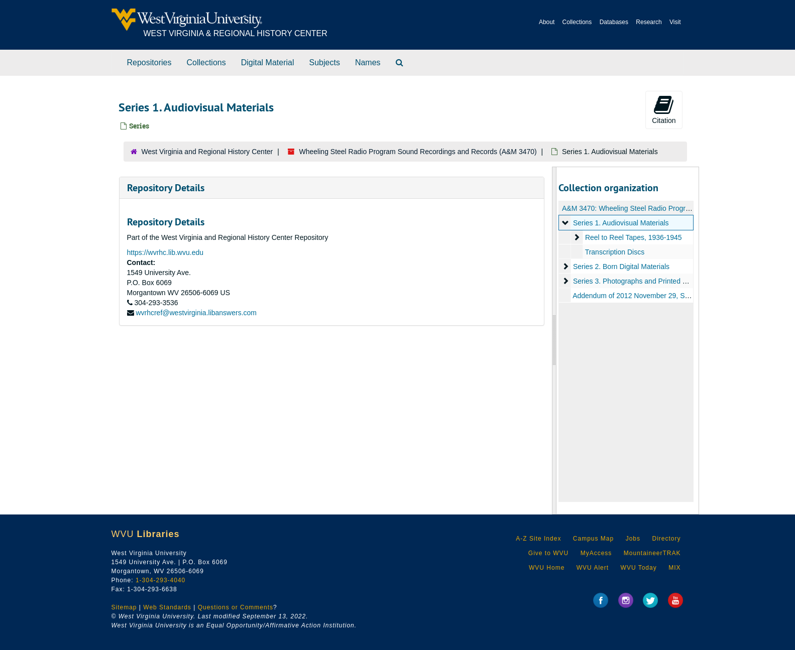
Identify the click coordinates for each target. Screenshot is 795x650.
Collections (577, 22)
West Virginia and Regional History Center (207, 152)
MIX (674, 567)
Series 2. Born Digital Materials (621, 267)
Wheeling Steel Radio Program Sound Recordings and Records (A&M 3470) (418, 152)
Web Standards (167, 607)
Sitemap (124, 607)
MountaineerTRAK (652, 553)
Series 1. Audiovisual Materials (621, 223)
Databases (614, 22)
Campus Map (593, 538)
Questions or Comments (235, 607)
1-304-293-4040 (160, 580)
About (546, 22)
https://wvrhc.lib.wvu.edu (165, 252)
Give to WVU (548, 553)
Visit (674, 22)
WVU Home (546, 567)
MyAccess (596, 553)
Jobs (633, 538)
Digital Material (267, 62)
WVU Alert (593, 567)
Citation (663, 109)
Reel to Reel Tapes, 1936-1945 (633, 237)
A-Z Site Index (538, 538)
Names (368, 62)
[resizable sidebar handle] (554, 340)
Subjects (324, 62)
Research (648, 22)
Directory (666, 538)
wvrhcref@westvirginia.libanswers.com (196, 313)
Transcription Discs (615, 252)
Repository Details (165, 187)
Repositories (149, 62)
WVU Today (639, 567)
